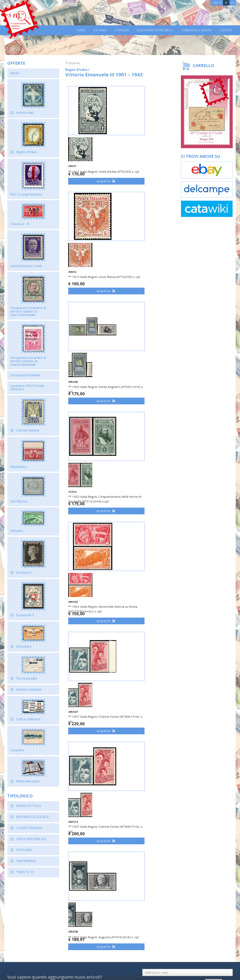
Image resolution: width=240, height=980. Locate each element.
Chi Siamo (100, 30)
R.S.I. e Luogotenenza (26, 174)
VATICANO (24, 830)
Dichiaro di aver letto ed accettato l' (164, 892)
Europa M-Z (25, 595)
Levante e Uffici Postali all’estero (27, 368)
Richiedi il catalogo (62, 938)
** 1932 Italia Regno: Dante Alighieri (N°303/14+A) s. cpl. (91, 248)
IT (226, 3)
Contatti (225, 30)
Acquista (92, 161)
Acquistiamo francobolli (155, 30)
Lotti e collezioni (28, 699)
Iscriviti (212, 892)
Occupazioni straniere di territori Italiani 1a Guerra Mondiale (28, 291)
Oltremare (23, 627)
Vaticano (16, 511)
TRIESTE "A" (25, 852)
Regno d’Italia (26, 132)
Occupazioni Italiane (25, 355)
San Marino (18, 481)
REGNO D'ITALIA (28, 786)
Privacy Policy (62, 971)
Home (81, 30)
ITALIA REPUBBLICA (31, 819)
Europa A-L (24, 553)
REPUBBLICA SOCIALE (32, 797)
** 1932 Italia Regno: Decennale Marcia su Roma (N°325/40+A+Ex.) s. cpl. (91, 359)
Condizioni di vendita (196, 30)
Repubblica (18, 447)
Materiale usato (28, 761)
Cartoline (17, 730)
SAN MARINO (26, 841)
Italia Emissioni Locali (26, 246)
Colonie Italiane (27, 410)
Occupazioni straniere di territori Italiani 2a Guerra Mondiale (28, 341)
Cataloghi (121, 30)
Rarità (14, 53)
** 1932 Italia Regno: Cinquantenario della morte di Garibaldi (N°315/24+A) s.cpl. (146, 250)
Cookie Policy (80, 971)
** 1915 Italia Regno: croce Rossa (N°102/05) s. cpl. (142, 144)
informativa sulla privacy (161, 894)
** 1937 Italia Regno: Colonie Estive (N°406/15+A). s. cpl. (144, 356)
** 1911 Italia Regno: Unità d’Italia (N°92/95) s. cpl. (88, 144)
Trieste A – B (19, 204)
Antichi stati (25, 93)
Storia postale (26, 658)
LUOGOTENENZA (29, 808)
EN (232, 3)
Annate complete (28, 669)
